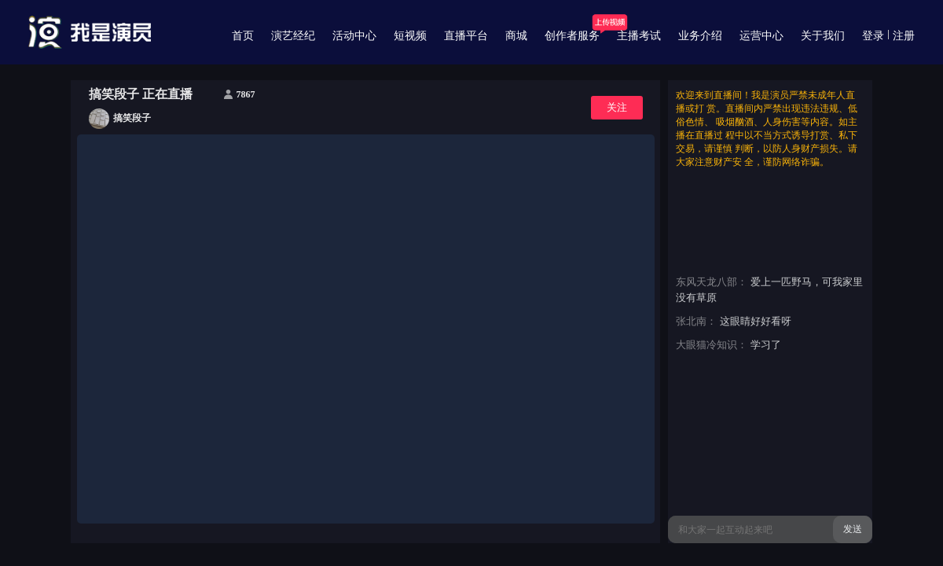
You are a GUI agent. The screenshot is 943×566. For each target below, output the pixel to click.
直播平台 (466, 36)
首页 (243, 36)
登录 (873, 36)
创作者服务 (572, 36)
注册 (904, 36)
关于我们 (823, 36)
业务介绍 (700, 36)
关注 (617, 107)
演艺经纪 (293, 36)
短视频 (410, 36)
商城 (516, 36)
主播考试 (639, 36)
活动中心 (354, 36)
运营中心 (761, 36)
